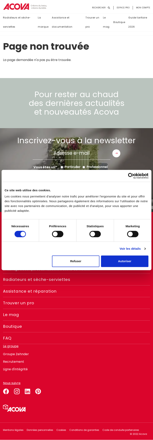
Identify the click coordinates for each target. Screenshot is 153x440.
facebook (6, 391)
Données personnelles (40, 430)
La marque (43, 22)
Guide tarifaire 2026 (137, 22)
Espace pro (123, 7)
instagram (17, 391)
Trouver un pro (92, 22)
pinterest (38, 391)
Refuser (75, 261)
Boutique (119, 22)
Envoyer (116, 153)
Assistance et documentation (62, 22)
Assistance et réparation (30, 291)
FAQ (7, 338)
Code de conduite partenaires (120, 430)
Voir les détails (130, 248)
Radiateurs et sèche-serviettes (17, 22)
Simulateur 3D (14, 408)
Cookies (61, 430)
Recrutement (13, 361)
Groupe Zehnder (16, 354)
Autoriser (124, 261)
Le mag (106, 22)
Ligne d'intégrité (15, 369)
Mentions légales (13, 430)
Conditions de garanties (84, 430)
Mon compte (143, 7)
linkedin (27, 391)
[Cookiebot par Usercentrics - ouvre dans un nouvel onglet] (131, 176)
